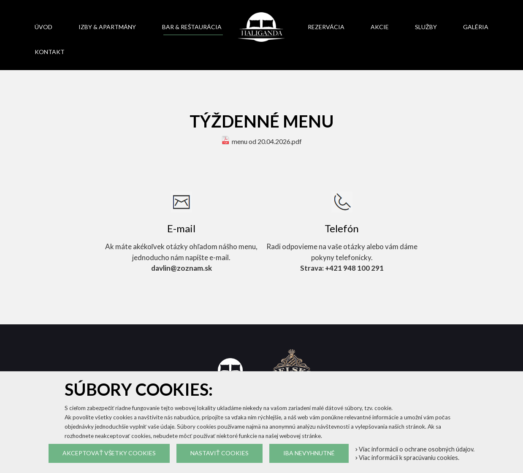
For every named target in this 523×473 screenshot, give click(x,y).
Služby (426, 26)
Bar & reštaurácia (192, 26)
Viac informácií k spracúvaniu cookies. (407, 457)
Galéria (475, 26)
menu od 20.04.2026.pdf (267, 141)
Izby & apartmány (107, 26)
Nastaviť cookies (219, 453)
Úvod (43, 26)
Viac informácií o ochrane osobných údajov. (414, 449)
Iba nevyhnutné (309, 453)
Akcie (380, 26)
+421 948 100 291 (354, 268)
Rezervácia (326, 26)
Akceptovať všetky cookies (109, 453)
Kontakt (50, 51)
